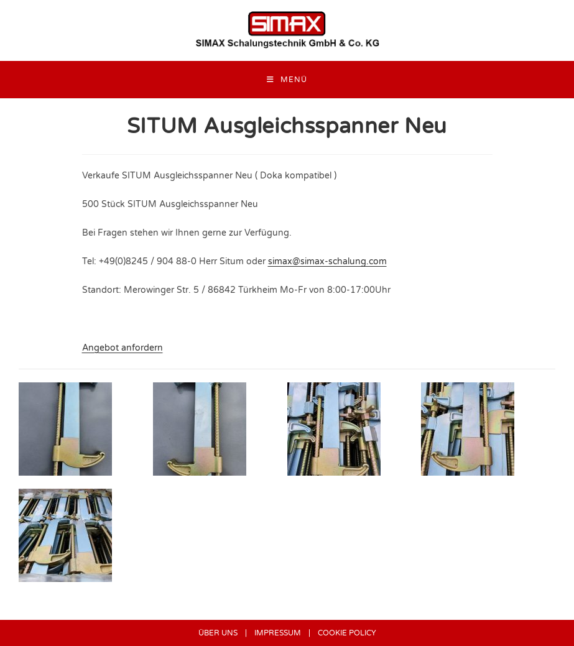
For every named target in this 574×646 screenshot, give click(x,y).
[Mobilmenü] (287, 79)
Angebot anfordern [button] (122, 348)
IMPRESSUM (277, 633)
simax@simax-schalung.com (327, 261)
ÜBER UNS (218, 633)
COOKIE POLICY (347, 633)
